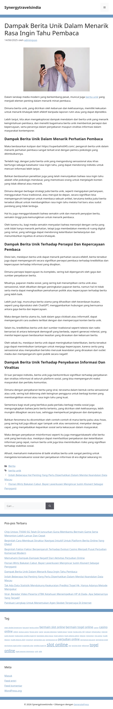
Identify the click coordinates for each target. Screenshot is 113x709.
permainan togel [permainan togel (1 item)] (102, 640)
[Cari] (50, 506)
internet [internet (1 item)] (104, 632)
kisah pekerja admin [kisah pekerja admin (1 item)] (71, 636)
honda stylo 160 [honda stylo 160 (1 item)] (79, 632)
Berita (11, 466)
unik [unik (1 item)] (36, 651)
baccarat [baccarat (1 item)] (26, 628)
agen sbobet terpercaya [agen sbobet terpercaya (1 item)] (13, 628)
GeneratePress (81, 704)
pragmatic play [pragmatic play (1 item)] (27, 646)
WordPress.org (13, 690)
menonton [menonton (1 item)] (90, 636)
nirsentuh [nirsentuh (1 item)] (29, 640)
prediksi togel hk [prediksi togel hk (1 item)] (40, 646)
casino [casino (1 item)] (96, 628)
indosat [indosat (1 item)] (88, 632)
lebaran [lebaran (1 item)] (82, 636)
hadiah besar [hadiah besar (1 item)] (62, 632)
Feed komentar (13, 685)
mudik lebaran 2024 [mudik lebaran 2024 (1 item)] (18, 640)
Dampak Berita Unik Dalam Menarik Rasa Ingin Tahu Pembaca (40, 571)
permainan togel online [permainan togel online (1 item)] (13, 646)
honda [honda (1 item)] (70, 632)
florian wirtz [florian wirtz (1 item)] (34, 632)
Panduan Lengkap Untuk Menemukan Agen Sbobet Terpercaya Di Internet (48, 602)
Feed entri (10, 680)
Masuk (8, 675)
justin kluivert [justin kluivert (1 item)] (9, 636)
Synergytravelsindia (22, 7)
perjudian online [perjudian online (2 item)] (69, 639)
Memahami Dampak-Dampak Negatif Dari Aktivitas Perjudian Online (44, 558)
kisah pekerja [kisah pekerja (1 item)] (59, 636)
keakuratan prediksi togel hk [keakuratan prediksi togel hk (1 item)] (25, 636)
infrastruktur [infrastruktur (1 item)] (96, 632)
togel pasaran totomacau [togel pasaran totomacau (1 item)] (25, 651)
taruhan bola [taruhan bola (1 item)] (76, 646)
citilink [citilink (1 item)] (15, 632)
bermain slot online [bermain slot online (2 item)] (52, 627)
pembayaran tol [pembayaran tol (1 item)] (51, 640)
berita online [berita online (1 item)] (34, 628)
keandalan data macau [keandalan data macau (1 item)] (45, 636)
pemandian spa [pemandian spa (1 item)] (39, 640)
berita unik (92, 97)
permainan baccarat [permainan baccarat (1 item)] (87, 640)
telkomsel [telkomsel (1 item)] (85, 646)
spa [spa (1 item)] (69, 646)
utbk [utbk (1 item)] (40, 651)
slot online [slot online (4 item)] (57, 644)
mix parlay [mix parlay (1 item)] (98, 636)
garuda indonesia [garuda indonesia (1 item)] (50, 632)
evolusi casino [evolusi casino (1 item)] (24, 632)
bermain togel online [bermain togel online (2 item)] (79, 627)
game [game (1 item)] (41, 632)
